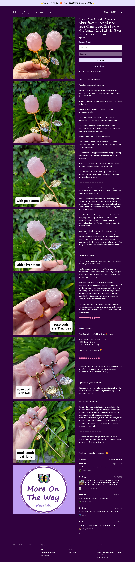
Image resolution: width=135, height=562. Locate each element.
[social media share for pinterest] (88, 71)
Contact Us (45, 555)
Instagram (72, 550)
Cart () (113, 12)
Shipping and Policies (48, 552)
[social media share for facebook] (80, 71)
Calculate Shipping (85, 42)
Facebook (72, 552)
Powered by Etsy (103, 557)
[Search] (121, 12)
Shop (106, 12)
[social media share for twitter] (84, 71)
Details (82, 79)
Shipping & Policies (94, 79)
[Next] (121, 533)
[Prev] (79, 533)
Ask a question (96, 71)
